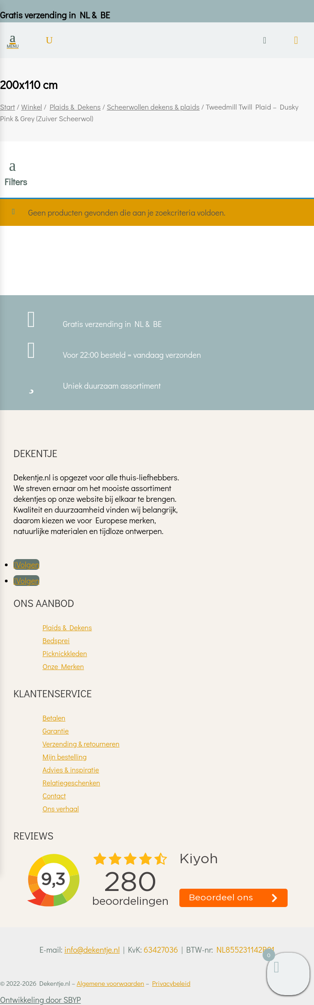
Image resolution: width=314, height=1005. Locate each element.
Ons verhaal (60, 808)
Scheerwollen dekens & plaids (153, 106)
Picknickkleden (64, 653)
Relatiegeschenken (71, 782)
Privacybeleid (171, 983)
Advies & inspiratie (70, 769)
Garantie (55, 730)
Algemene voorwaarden (110, 983)
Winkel (31, 106)
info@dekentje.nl (92, 949)
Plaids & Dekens (75, 106)
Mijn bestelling (64, 756)
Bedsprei (56, 640)
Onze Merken (63, 666)
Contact (54, 795)
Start (7, 106)
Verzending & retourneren (80, 743)
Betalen (53, 717)
